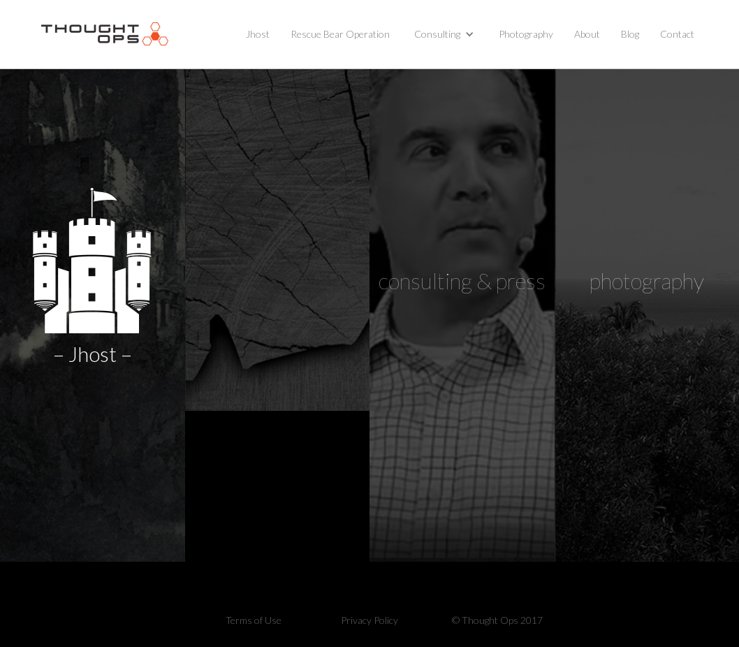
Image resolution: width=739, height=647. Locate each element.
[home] (104, 34)
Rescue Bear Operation (340, 34)
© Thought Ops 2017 (497, 620)
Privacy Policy (369, 620)
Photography (526, 34)
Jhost (258, 34)
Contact (677, 34)
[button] (444, 34)
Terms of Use (253, 620)
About (587, 34)
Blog (630, 34)
